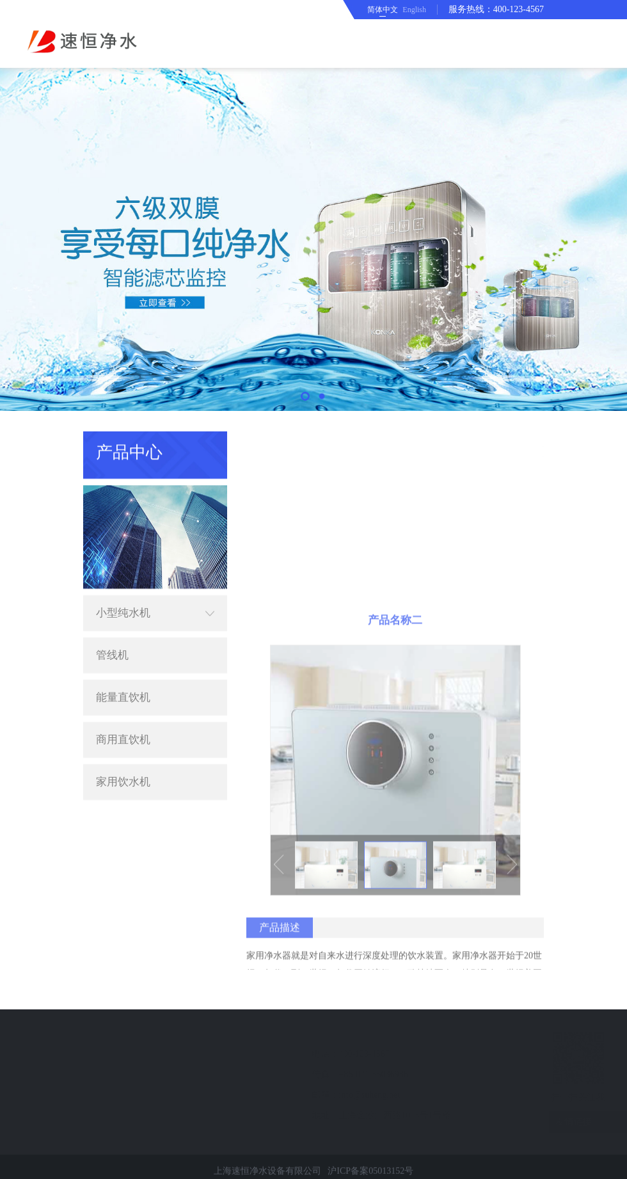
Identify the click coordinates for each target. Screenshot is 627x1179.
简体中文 (382, 9)
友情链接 (556, 1122)
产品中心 (459, 442)
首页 (421, 442)
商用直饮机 (123, 719)
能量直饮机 (123, 677)
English (414, 9)
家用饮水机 (123, 761)
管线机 (112, 635)
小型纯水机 (155, 593)
